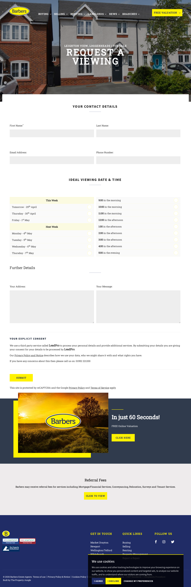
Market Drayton (99, 542)
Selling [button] (63, 13)
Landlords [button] (99, 13)
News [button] (116, 13)
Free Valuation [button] (167, 14)
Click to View (95, 495)
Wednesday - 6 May (24, 246)
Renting (127, 550)
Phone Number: (105, 152)
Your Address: (18, 286)
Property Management (135, 554)
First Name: (17, 125)
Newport (95, 546)
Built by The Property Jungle (17, 580)
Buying (127, 542)
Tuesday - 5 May (22, 239)
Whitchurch (97, 554)
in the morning (109, 200)
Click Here (123, 437)
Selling (126, 546)
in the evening (109, 252)
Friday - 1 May (21, 220)
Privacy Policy (77, 387)
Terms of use (39, 576)
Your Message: (104, 286)
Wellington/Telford (101, 550)
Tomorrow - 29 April (24, 206)
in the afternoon (110, 219)
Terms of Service (99, 387)
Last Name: (102, 125)
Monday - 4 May (22, 233)
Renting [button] (80, 13)
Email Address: (18, 152)
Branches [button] (133, 13)
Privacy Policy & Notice (59, 576)
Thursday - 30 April (24, 213)
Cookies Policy (79, 576)
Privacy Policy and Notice (28, 355)
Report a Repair (131, 558)
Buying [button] (47, 13)
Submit (21, 377)
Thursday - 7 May (23, 253)
